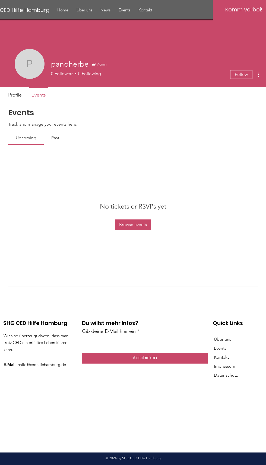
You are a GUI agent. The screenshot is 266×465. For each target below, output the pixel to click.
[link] (26, 137)
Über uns (222, 339)
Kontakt (221, 357)
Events (220, 348)
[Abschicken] (145, 358)
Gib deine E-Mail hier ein (109, 331)
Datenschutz (226, 375)
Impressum (224, 366)
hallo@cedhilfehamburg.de (42, 364)
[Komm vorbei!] (243, 9)
